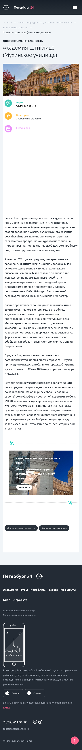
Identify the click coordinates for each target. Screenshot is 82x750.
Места (53, 589)
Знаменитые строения (28, 118)
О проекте (19, 600)
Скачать (15, 693)
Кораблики (38, 589)
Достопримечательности (21, 528)
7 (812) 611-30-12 (15, 722)
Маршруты (68, 589)
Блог (6, 600)
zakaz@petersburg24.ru (16, 728)
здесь (6, 707)
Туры (24, 589)
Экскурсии (10, 589)
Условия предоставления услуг (19, 610)
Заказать (24, 487)
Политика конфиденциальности (19, 615)
